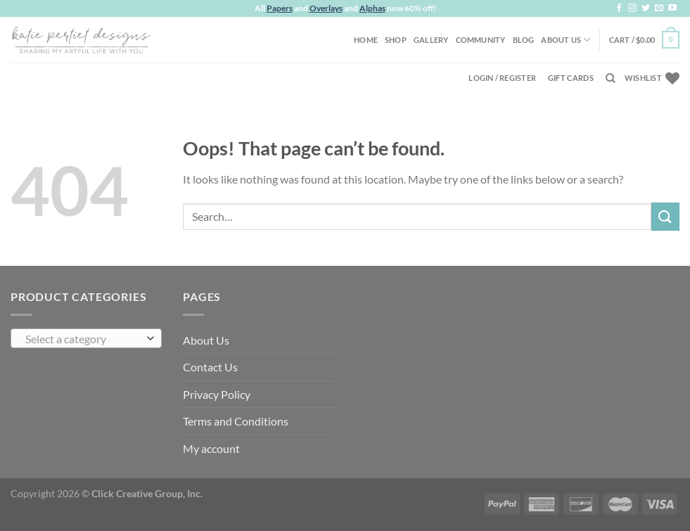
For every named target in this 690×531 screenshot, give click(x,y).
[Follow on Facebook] (619, 8)
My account (211, 448)
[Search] (610, 78)
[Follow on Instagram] (632, 8)
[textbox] (83, 339)
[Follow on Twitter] (645, 8)
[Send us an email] (659, 8)
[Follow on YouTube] (672, 8)
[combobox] (86, 338)
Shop (396, 39)
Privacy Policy (216, 394)
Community (481, 39)
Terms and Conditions (235, 421)
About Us (565, 39)
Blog (524, 39)
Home (366, 39)
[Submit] (665, 216)
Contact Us (210, 366)
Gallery (431, 39)
